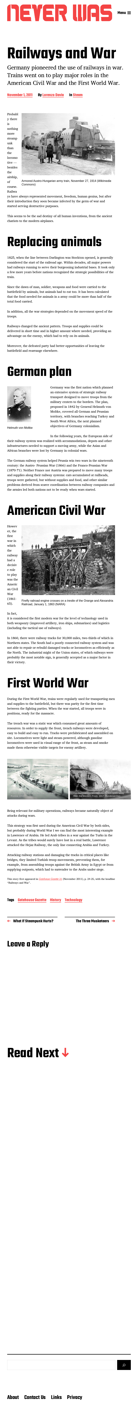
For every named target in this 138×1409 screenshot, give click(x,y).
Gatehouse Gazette (32, 900)
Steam (78, 95)
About (13, 1397)
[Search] (124, 1365)
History (55, 900)
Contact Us (35, 1397)
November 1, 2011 (20, 95)
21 (50, 879)
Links (56, 1397)
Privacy (74, 1397)
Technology (73, 900)
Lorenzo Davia (53, 95)
